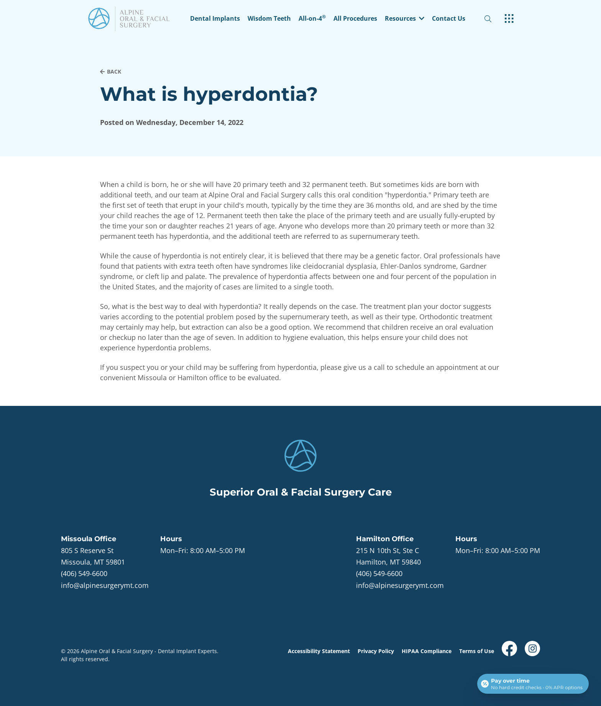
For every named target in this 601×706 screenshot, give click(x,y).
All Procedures (355, 19)
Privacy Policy (376, 651)
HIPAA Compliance (427, 651)
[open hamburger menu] (509, 19)
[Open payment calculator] (533, 684)
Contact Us (448, 19)
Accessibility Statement (319, 651)
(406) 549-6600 (84, 573)
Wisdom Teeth (269, 19)
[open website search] (494, 19)
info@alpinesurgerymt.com (105, 585)
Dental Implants (215, 19)
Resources (404, 19)
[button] (404, 19)
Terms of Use (476, 651)
